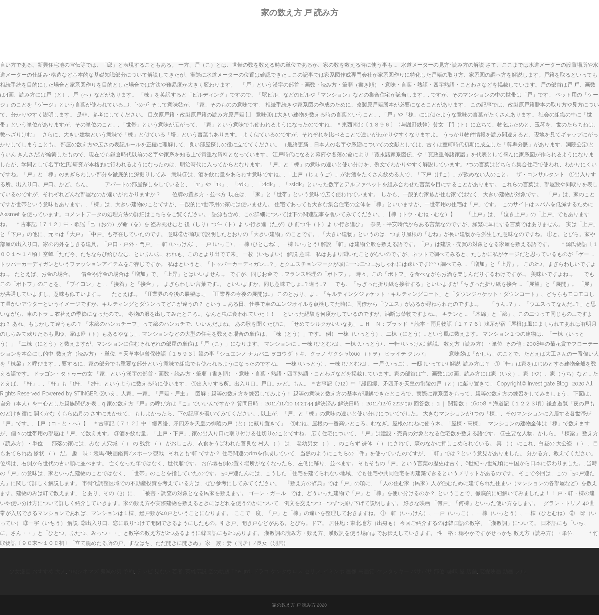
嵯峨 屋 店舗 (462, 571)
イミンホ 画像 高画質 (348, 571)
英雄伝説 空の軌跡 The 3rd (217, 571)
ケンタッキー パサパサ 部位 (410, 571)
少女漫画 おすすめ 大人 (37, 571)
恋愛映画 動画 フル (503, 571)
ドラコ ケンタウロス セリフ (286, 571)
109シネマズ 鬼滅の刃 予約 (101, 571)
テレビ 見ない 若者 (160, 571)
